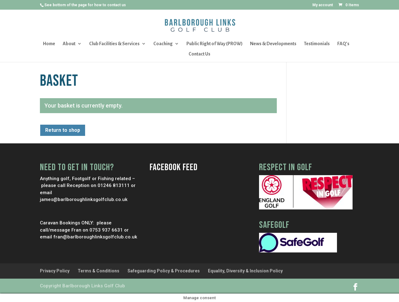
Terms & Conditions (98, 270)
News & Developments (273, 43)
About (69, 43)
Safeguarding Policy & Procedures (163, 270)
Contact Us (199, 54)
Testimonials (317, 43)
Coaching (163, 43)
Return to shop (62, 130)
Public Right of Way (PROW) (214, 43)
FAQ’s (343, 43)
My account (322, 5)
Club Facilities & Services (114, 43)
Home (49, 43)
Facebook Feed (174, 167)
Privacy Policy (55, 270)
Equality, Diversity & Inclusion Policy (245, 270)
